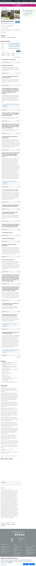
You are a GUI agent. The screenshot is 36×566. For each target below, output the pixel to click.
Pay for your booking (17, 554)
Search (18, 51)
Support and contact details (17, 546)
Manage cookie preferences (18, 550)
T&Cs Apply (18, 5)
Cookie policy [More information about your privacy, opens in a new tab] (10, 562)
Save (16, 22)
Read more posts (28, 554)
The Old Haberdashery (7, 21)
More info (15, 551)
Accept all (25, 564)
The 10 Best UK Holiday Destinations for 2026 (29, 548)
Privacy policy (16, 547)
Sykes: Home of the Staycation (30, 546)
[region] (18, 561)
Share (19, 22)
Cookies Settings (3, 564)
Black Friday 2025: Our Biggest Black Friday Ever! (30, 550)
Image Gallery (5, 18)
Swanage (12, 517)
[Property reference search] (11, 3)
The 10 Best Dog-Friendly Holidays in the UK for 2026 (30, 552)
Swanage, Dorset (8, 23)
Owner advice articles (17, 555)
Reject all (32, 564)
